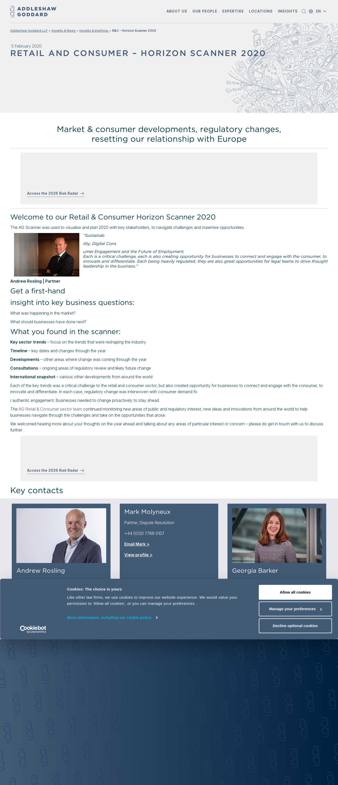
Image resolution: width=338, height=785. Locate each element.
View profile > (30, 613)
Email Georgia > (247, 602)
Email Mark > (136, 544)
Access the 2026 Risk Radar (52, 193)
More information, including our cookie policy (109, 763)
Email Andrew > (31, 602)
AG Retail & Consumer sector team (50, 409)
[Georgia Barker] (277, 535)
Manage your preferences (295, 755)
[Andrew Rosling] (61, 535)
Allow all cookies (295, 738)
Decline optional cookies (295, 771)
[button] (177, 11)
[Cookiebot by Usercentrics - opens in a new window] (33, 775)
